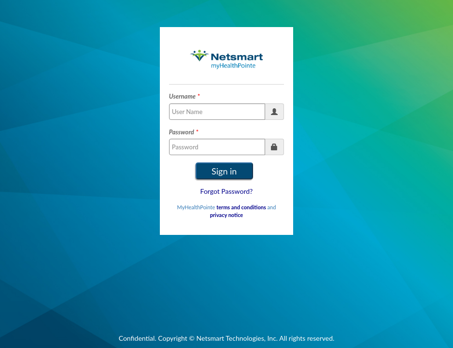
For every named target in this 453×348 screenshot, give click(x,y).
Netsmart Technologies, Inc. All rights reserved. (266, 338)
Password (181, 132)
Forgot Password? (226, 191)
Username (182, 96)
